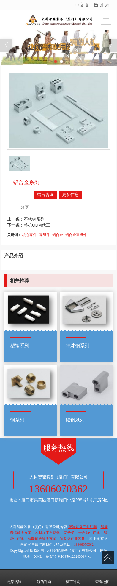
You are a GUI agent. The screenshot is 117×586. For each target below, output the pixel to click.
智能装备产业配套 (82, 527)
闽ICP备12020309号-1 (74, 556)
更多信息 (70, 194)
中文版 (82, 4)
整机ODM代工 (37, 225)
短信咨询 (44, 577)
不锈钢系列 (34, 219)
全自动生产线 (89, 533)
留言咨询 (45, 194)
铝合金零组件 (76, 235)
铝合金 (57, 235)
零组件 (44, 235)
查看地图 (102, 577)
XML (38, 556)
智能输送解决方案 (42, 539)
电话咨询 (14, 577)
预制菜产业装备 (72, 539)
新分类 (69, 533)
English (101, 4)
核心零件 (29, 235)
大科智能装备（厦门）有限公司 (71, 550)
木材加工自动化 (47, 533)
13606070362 (84, 544)
